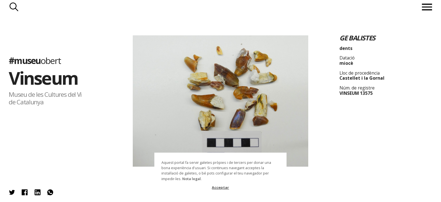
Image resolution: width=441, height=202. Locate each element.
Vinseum (43, 78)
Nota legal (191, 178)
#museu (34, 60)
